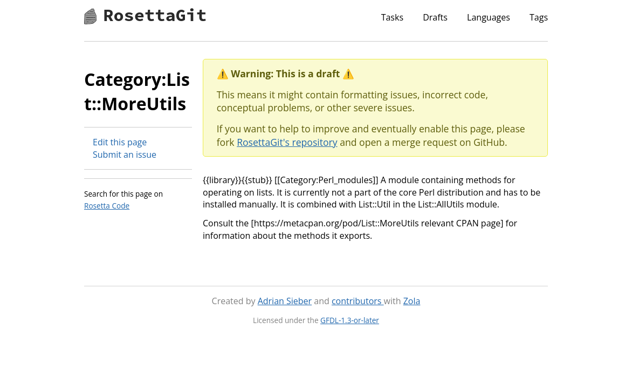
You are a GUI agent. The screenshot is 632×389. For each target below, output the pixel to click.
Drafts (435, 17)
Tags (539, 17)
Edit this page (120, 142)
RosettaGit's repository (287, 142)
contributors (358, 301)
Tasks (392, 17)
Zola (412, 301)
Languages (488, 17)
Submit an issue (124, 154)
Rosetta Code (106, 205)
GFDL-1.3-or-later (349, 320)
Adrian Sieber (285, 301)
